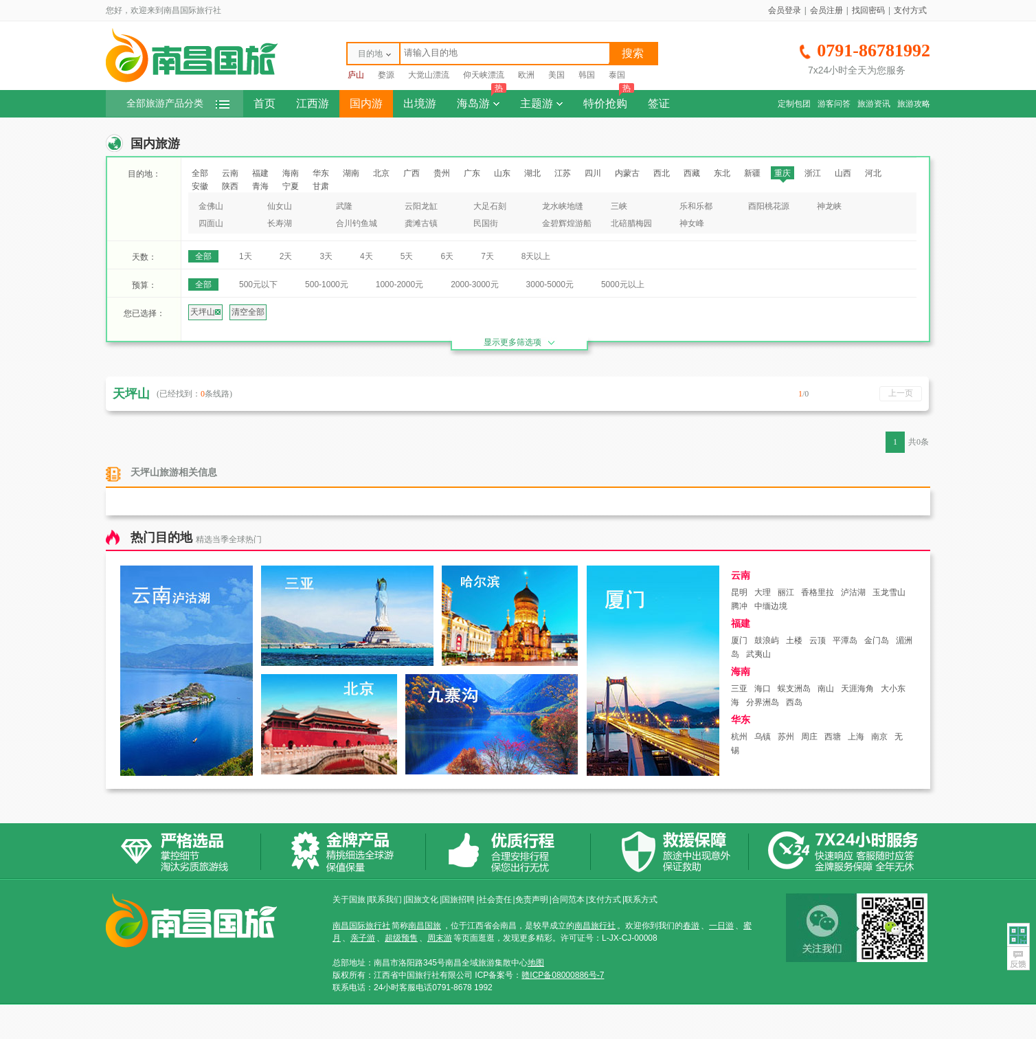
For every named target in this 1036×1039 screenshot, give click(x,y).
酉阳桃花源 (768, 206)
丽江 (786, 592)
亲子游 (362, 938)
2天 (286, 256)
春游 (691, 925)
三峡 (619, 206)
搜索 (633, 53)
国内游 (366, 103)
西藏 (692, 173)
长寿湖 (279, 223)
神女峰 (691, 223)
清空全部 (248, 312)
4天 (366, 256)
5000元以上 (622, 284)
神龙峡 (829, 206)
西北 (661, 173)
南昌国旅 (424, 925)
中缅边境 (770, 606)
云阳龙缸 (421, 206)
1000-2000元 (399, 284)
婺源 (386, 75)
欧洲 (526, 75)
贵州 (441, 173)
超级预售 (401, 938)
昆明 (739, 592)
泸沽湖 (853, 592)
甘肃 (321, 186)
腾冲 (739, 606)
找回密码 (868, 10)
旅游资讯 (873, 104)
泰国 (617, 75)
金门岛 (876, 640)
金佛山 (211, 206)
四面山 (211, 223)
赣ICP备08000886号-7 (562, 975)
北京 (381, 173)
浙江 (812, 173)
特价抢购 (608, 99)
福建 (260, 173)
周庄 (809, 736)
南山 (826, 688)
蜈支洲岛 (794, 688)
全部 (200, 173)
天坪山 (205, 312)
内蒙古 (627, 173)
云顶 (817, 640)
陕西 (230, 186)
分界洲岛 (762, 702)
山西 (843, 173)
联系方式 (640, 899)
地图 (536, 963)
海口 (762, 688)
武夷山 (758, 654)
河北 (873, 173)
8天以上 (536, 256)
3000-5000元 (550, 284)
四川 (593, 173)
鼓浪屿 (766, 640)
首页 (264, 103)
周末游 (439, 938)
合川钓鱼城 (356, 223)
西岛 (794, 702)
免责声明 (531, 899)
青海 (260, 186)
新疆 (752, 173)
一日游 (721, 925)
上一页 (900, 393)
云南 (230, 173)
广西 (411, 173)
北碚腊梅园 (631, 223)
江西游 (312, 103)
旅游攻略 (913, 104)
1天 (245, 256)
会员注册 (826, 10)
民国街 (485, 223)
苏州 (786, 736)
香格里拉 (817, 592)
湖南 (351, 173)
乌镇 (762, 736)
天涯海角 (857, 688)
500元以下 (258, 284)
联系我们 (385, 899)
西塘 (832, 736)
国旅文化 (421, 899)
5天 (407, 256)
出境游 (419, 103)
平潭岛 (845, 640)
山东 (502, 173)
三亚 (739, 688)
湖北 (532, 173)
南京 (879, 736)
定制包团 (794, 104)
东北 (722, 173)
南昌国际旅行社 (361, 925)
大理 (762, 592)
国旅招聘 (458, 899)
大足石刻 (489, 206)
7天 (487, 256)
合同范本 (568, 899)
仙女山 (279, 206)
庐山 (356, 75)
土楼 (794, 640)
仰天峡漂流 (483, 75)
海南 (290, 173)
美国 (556, 75)
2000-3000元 (474, 284)
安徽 (200, 186)
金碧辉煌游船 (567, 223)
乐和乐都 (695, 206)
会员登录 (784, 10)
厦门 (739, 640)
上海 (856, 736)
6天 (446, 256)
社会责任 (495, 899)
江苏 (562, 173)
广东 (472, 173)
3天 (326, 256)
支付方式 (910, 10)
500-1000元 (326, 284)
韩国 (586, 75)
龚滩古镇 (421, 223)
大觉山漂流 (428, 75)
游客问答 (834, 104)
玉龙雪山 (888, 592)
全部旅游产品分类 (177, 103)
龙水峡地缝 (562, 206)
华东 (321, 173)
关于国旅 (349, 899)
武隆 (344, 206)
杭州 (739, 736)
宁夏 (290, 186)
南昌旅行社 (595, 925)
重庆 (782, 173)
